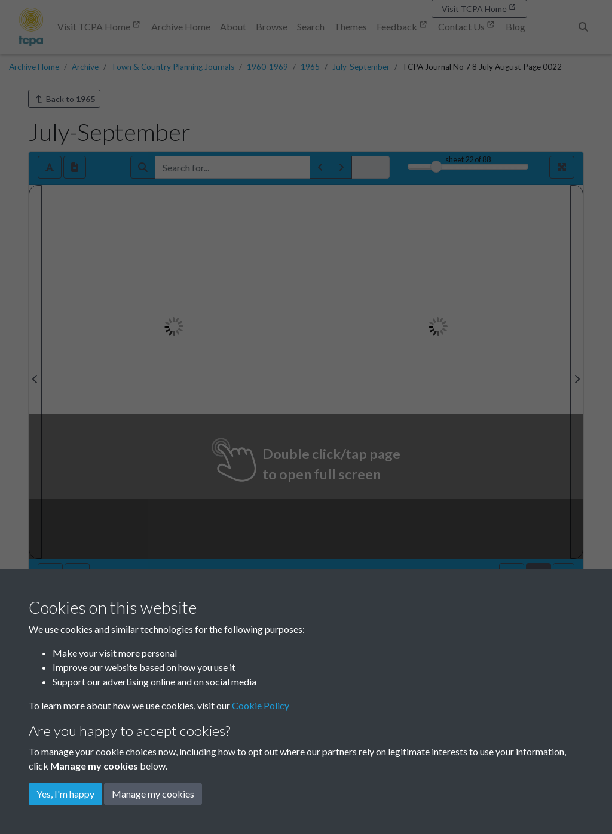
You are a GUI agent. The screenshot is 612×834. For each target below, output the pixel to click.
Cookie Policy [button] (260, 705)
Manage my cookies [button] (153, 793)
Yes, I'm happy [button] (65, 793)
